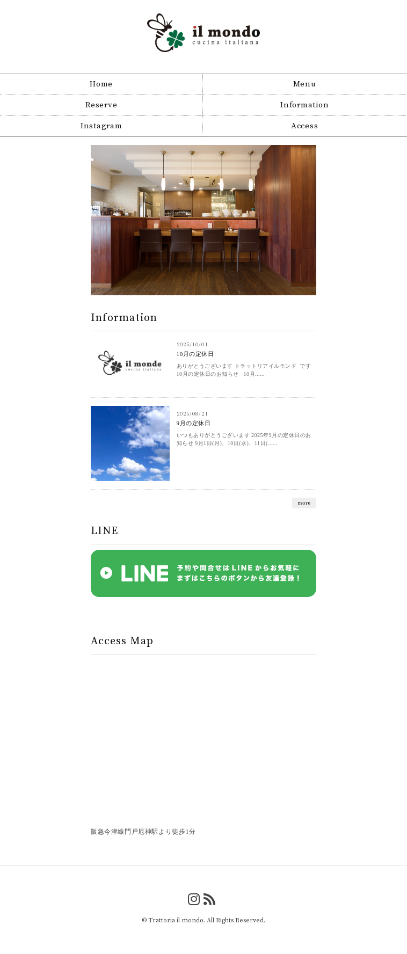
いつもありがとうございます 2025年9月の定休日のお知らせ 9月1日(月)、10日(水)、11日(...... (244, 439)
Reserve (101, 105)
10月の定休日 (195, 354)
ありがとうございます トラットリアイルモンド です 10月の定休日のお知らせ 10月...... (244, 370)
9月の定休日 (194, 423)
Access (304, 126)
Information (304, 105)
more (304, 503)
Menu (304, 84)
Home (101, 84)
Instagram (101, 126)
